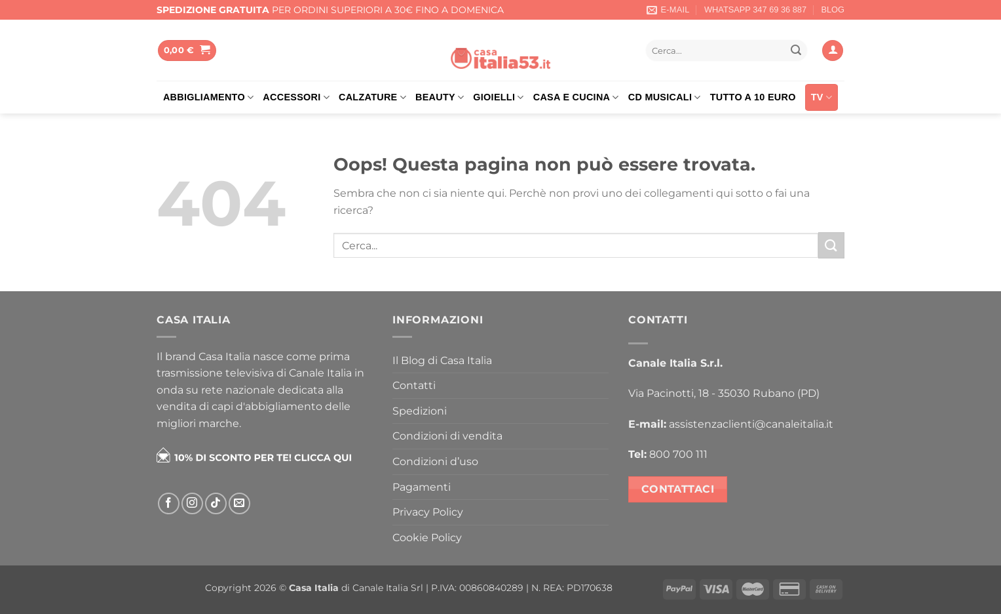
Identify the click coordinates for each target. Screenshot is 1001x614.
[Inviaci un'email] (239, 503)
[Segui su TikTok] (216, 503)
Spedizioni (419, 411)
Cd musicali (664, 97)
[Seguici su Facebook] (168, 503)
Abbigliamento (208, 97)
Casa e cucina (576, 97)
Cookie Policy (427, 537)
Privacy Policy (427, 512)
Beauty (439, 97)
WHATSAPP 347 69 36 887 (755, 9)
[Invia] (796, 50)
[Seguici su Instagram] (192, 503)
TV (821, 97)
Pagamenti (421, 487)
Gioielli (498, 97)
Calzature (372, 97)
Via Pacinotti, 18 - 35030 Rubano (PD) (724, 393)
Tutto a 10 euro (753, 97)
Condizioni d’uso (435, 461)
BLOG (832, 9)
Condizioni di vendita (447, 436)
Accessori (296, 97)
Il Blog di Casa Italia (442, 360)
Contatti (414, 385)
